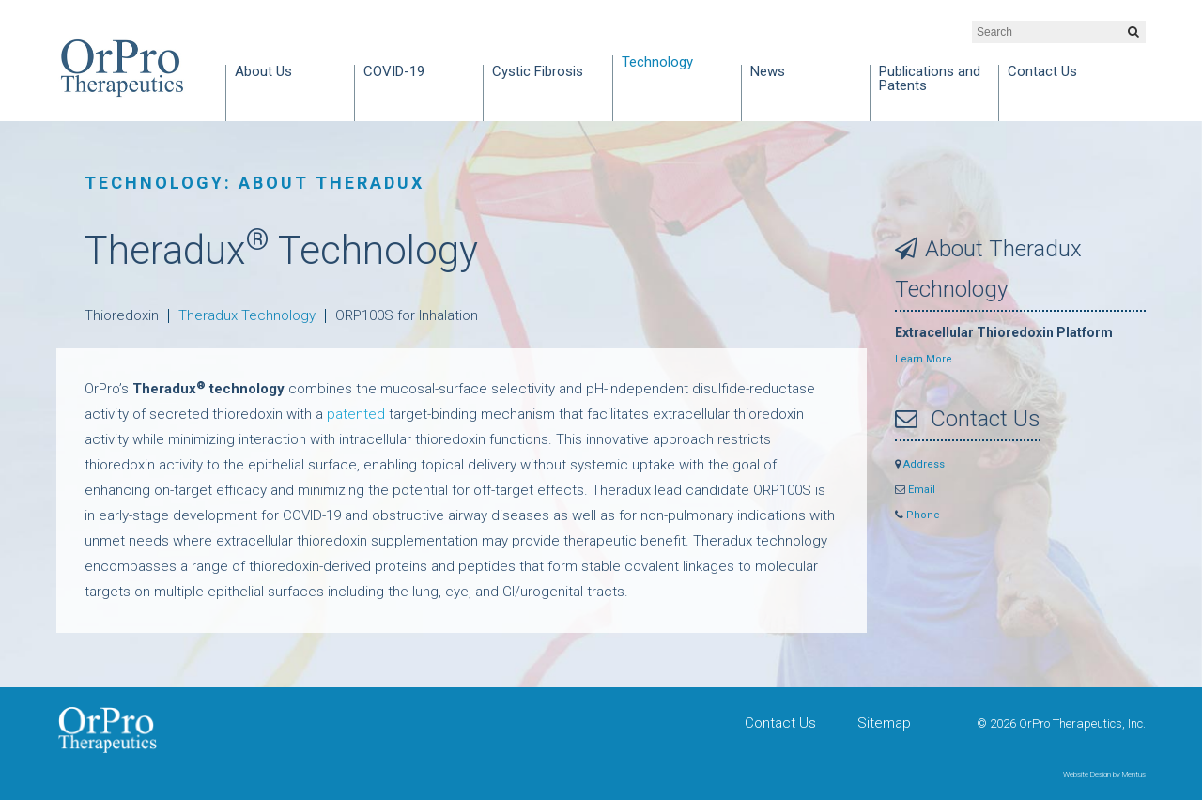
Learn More (923, 359)
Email (915, 490)
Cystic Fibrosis (537, 72)
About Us (263, 72)
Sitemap (884, 723)
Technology (657, 62)
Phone (917, 515)
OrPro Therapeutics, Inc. (122, 68)
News (767, 72)
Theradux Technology (247, 315)
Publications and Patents (929, 79)
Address (920, 464)
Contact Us (1042, 72)
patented (356, 414)
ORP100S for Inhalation (406, 315)
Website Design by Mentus (1104, 774)
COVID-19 (393, 72)
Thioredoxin (122, 315)
